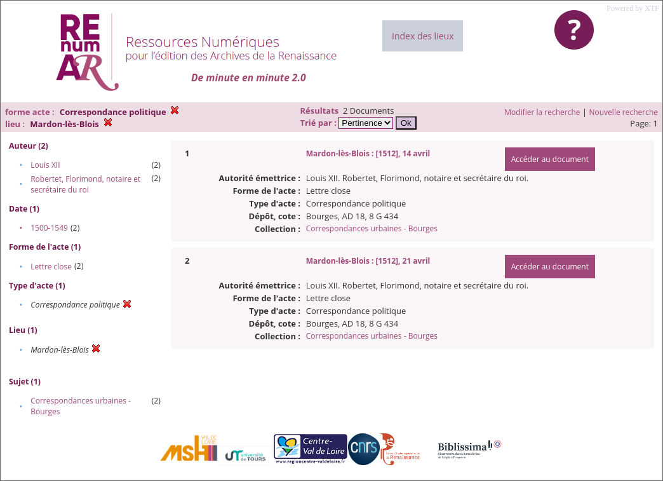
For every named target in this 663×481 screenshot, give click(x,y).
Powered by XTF (632, 8)
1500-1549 (49, 227)
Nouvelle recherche (624, 112)
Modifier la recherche (542, 112)
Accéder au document (550, 159)
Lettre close (51, 266)
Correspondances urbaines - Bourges (372, 228)
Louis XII (45, 164)
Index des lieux (422, 36)
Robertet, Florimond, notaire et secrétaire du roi (85, 184)
